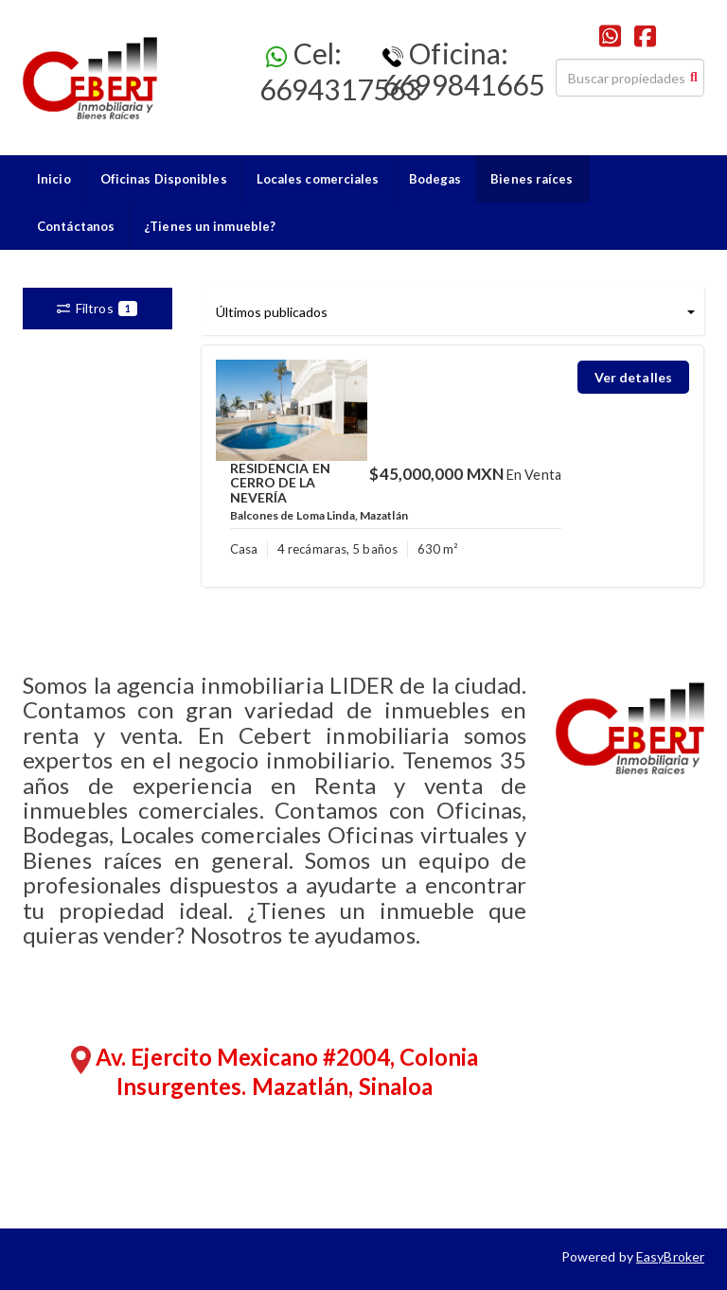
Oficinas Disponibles (163, 178)
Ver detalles (633, 377)
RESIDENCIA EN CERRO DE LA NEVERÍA (280, 482)
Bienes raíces (531, 178)
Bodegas (435, 178)
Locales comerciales (318, 178)
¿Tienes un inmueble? (209, 226)
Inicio (54, 178)
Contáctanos (76, 226)
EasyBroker (670, 1256)
